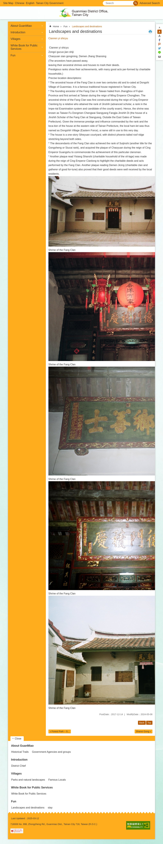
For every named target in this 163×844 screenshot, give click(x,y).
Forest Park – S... (61, 731)
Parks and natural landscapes (28, 779)
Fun (65, 26)
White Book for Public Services (32, 787)
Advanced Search (150, 3)
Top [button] (149, 722)
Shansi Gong (142, 731)
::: (1, 1)
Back (141, 722)
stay (50, 807)
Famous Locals (57, 779)
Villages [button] (15, 39)
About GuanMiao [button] (21, 25)
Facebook (159, 40)
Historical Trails (20, 752)
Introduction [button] (18, 32)
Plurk (159, 44)
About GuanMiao (22, 745)
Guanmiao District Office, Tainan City (82, 12)
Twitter (159, 48)
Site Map (8, 3)
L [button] (159, 36)
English (30, 3)
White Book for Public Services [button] (24, 47)
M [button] (159, 32)
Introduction (19, 759)
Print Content (150, 31)
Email (159, 57)
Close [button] (18, 738)
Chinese (19, 3)
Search (107, 2)
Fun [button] (13, 55)
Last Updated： (19, 818)
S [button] (159, 27)
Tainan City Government (49, 3)
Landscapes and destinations (87, 26)
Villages (16, 773)
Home (56, 26)
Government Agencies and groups (51, 752)
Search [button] (135, 3)
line (159, 52)
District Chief (18, 765)
